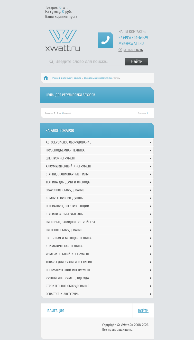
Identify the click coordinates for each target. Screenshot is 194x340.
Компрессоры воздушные (65, 198)
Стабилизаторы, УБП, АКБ (64, 214)
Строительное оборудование (67, 286)
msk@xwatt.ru (131, 43)
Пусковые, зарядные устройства (70, 222)
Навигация (54, 310)
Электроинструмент (61, 158)
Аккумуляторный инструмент (68, 166)
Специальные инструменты (98, 78)
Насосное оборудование (64, 230)
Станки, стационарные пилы (67, 174)
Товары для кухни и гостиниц (69, 262)
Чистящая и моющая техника (68, 238)
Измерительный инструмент (67, 254)
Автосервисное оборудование (68, 142)
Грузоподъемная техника (65, 150)
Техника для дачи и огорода (68, 182)
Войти (143, 310)
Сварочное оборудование (65, 190)
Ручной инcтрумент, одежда (66, 78)
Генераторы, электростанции (67, 206)
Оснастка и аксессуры (62, 294)
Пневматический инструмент (68, 270)
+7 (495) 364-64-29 (133, 37)
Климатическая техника (64, 246)
